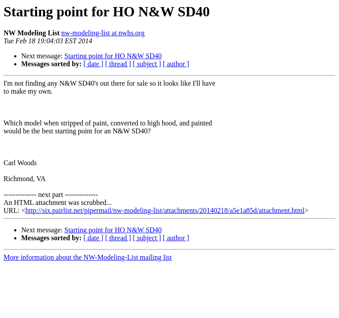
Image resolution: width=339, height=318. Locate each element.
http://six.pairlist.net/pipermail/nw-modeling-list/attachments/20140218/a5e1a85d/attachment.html (164, 210)
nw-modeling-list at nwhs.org (103, 33)
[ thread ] (118, 64)
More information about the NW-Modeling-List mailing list (88, 257)
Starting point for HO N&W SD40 (113, 56)
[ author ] (176, 64)
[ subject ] (147, 64)
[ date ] (93, 64)
